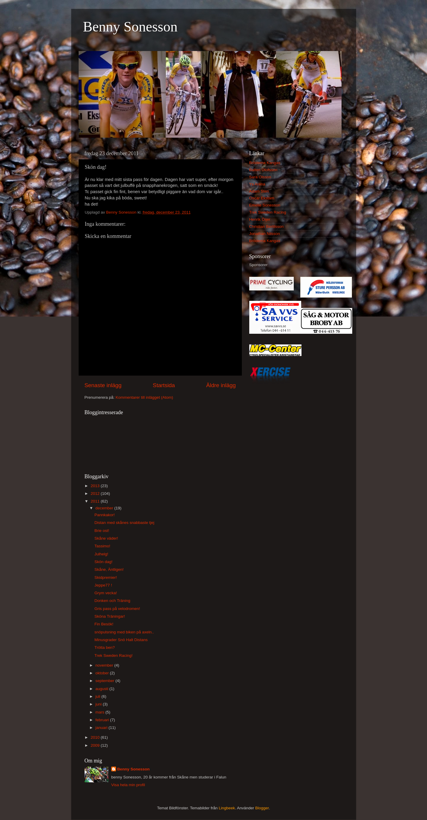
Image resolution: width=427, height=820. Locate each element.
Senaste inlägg (103, 385)
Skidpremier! (105, 577)
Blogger (262, 808)
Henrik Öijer (259, 219)
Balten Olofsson (263, 170)
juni (99, 704)
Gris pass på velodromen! (117, 608)
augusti (102, 688)
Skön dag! (103, 562)
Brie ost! (101, 530)
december (105, 508)
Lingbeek (227, 808)
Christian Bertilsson (266, 226)
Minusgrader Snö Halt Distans (120, 640)
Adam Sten (259, 191)
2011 (96, 501)
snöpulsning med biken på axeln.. (124, 632)
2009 (96, 745)
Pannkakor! (104, 515)
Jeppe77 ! (103, 585)
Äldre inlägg (221, 385)
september (106, 680)
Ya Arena (257, 184)
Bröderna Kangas (264, 162)
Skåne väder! (106, 538)
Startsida (164, 385)
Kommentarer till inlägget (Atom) (144, 397)
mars (101, 712)
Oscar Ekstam (261, 198)
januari (102, 727)
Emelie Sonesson (264, 205)
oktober (103, 673)
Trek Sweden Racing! (113, 655)
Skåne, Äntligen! (108, 569)
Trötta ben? (104, 647)
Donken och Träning (112, 600)
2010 (96, 737)
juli (98, 696)
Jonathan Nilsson (264, 233)
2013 (96, 486)
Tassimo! (102, 546)
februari (103, 720)
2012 (96, 493)
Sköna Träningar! (109, 616)
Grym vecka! (105, 593)
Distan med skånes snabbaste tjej (124, 522)
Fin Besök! (103, 624)
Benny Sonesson (130, 26)
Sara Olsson (260, 177)
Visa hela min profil (128, 785)
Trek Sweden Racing (267, 212)
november (105, 665)
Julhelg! (101, 554)
